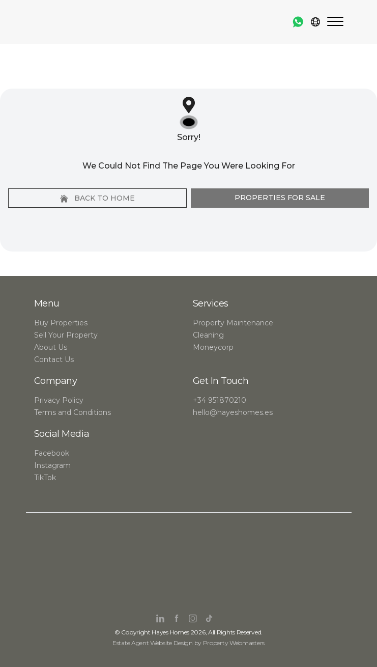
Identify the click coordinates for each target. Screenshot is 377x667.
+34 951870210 (219, 400)
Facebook (51, 453)
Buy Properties (61, 322)
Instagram (52, 465)
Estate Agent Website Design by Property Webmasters (188, 643)
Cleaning (208, 335)
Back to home (97, 198)
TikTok (45, 477)
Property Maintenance (233, 322)
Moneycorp (213, 347)
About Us (50, 347)
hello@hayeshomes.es (233, 412)
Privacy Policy (58, 400)
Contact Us (54, 359)
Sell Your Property (66, 335)
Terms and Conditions (72, 412)
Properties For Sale (280, 197)
